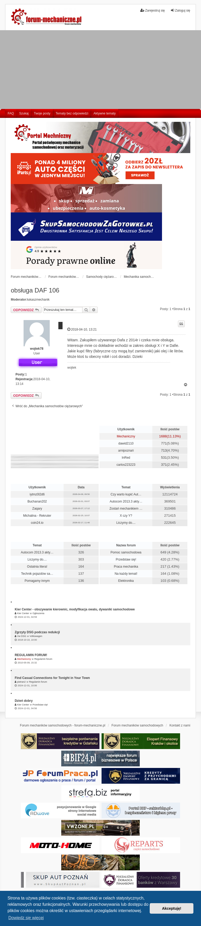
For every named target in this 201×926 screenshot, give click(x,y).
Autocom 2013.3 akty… (126, 501)
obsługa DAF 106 (35, 290)
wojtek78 (36, 348)
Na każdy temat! (126, 574)
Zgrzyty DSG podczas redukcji (37, 632)
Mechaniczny (126, 436)
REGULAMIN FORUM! (31, 655)
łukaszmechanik (38, 299)
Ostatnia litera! (37, 566)
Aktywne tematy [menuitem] (104, 113)
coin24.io (37, 523)
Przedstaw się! (126, 559)
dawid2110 (125, 443)
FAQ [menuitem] (11, 113)
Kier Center (23, 613)
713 (164, 450)
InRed (126, 457)
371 (164, 465)
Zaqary (37, 508)
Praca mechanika (126, 566)
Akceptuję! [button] (171, 908)
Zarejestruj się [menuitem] (152, 10)
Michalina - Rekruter (37, 515)
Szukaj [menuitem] (24, 113)
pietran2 (21, 682)
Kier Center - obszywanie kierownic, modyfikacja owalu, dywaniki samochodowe (75, 609)
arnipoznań (126, 450)
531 (164, 457)
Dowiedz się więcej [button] (26, 917)
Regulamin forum (43, 659)
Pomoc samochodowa (125, 552)
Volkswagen (36, 636)
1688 (163, 436)
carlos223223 (125, 465)
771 (164, 443)
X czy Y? (126, 515)
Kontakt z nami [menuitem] (179, 725)
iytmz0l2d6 (37, 494)
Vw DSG (21, 636)
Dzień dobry (24, 701)
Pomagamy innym (37, 581)
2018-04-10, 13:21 (82, 329)
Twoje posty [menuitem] (42, 113)
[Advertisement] (100, 69)
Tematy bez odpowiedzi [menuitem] (72, 113)
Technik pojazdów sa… (37, 574)
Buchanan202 (37, 501)
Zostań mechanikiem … (125, 508)
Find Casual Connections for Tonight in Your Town (52, 678)
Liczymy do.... (126, 523)
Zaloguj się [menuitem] (180, 10)
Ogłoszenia (38, 613)
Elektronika (126, 581)
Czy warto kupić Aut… (126, 494)
